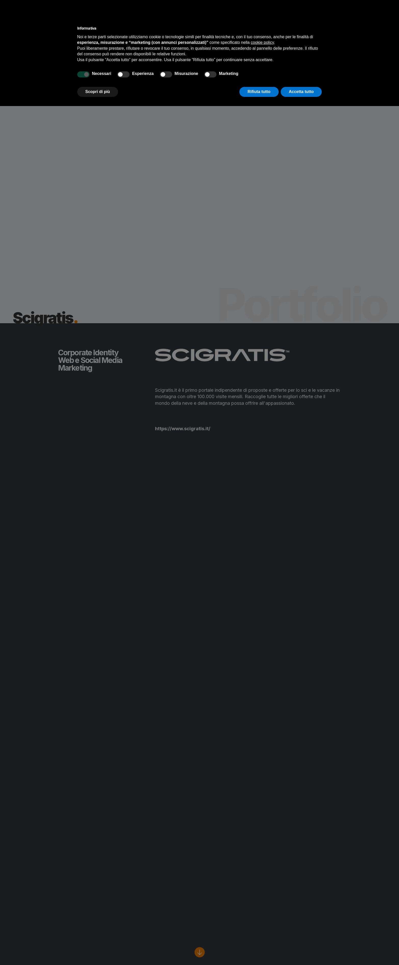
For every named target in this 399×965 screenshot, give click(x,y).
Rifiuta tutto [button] (259, 91)
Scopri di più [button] (97, 91)
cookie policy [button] (262, 42)
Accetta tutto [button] (301, 91)
